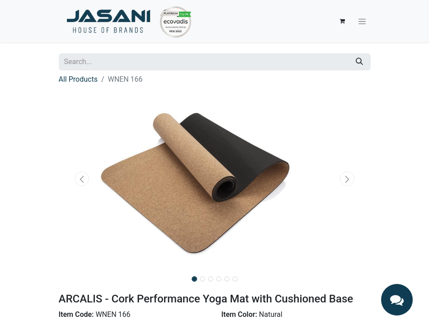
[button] (82, 179)
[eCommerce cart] (342, 21)
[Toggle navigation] (362, 21)
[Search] (359, 61)
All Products (78, 79)
